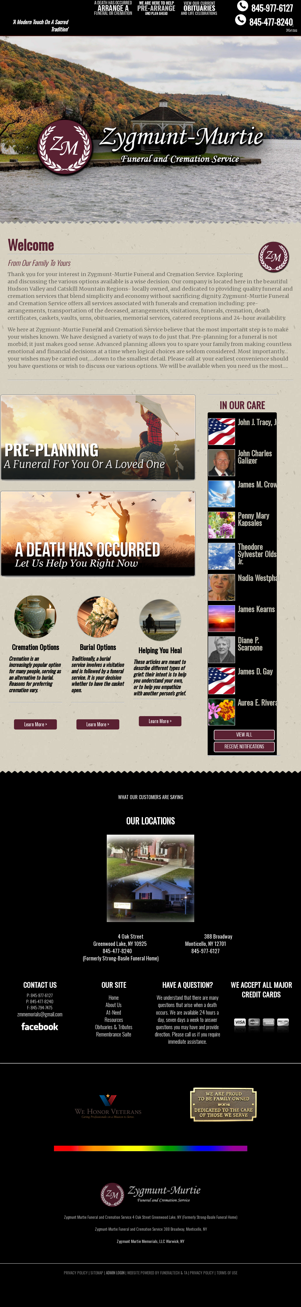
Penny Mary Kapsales (253, 519)
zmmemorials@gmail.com (39, 1014)
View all (244, 735)
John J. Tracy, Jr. (258, 421)
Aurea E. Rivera (258, 702)
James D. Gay (255, 671)
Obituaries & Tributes (113, 1027)
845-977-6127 (272, 8)
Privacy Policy (76, 1273)
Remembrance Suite (113, 1034)
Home (113, 997)
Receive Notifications (244, 747)
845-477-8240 (271, 22)
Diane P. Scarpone (250, 643)
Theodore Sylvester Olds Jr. (257, 554)
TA (185, 1273)
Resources (113, 1019)
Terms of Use (226, 1273)
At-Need (113, 1012)
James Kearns (256, 608)
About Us (114, 1004)
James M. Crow (258, 484)
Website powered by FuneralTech (153, 1273)
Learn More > (35, 724)
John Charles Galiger (255, 456)
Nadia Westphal (259, 577)
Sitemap (96, 1273)
